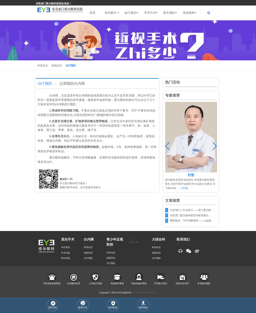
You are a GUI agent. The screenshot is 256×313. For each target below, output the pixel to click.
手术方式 (150, 13)
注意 (49, 115)
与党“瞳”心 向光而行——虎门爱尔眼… (192, 210)
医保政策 (113, 305)
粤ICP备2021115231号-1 (144, 292)
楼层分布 (82, 305)
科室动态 (43, 65)
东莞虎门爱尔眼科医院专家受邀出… (190, 215)
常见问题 (65, 253)
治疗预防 (70, 65)
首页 (92, 12)
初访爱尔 (112, 13)
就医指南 (143, 305)
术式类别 (65, 247)
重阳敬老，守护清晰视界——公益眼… (192, 220)
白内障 (53, 95)
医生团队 (170, 13)
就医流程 (52, 305)
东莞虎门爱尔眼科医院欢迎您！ (54, 3)
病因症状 (56, 65)
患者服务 (189, 13)
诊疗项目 (131, 13)
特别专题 (65, 258)
